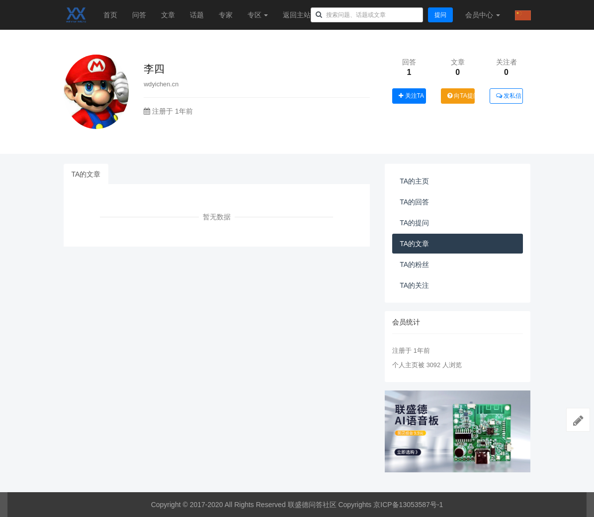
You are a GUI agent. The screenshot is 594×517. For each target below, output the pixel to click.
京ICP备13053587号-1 (408, 505)
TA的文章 (86, 174)
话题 (197, 15)
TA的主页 (414, 181)
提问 (440, 14)
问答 (139, 15)
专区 (258, 15)
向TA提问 (461, 95)
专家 (226, 15)
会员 (482, 15)
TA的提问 (414, 223)
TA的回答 (414, 202)
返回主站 (297, 15)
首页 (110, 15)
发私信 (508, 95)
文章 (168, 15)
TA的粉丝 (414, 264)
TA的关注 (414, 285)
